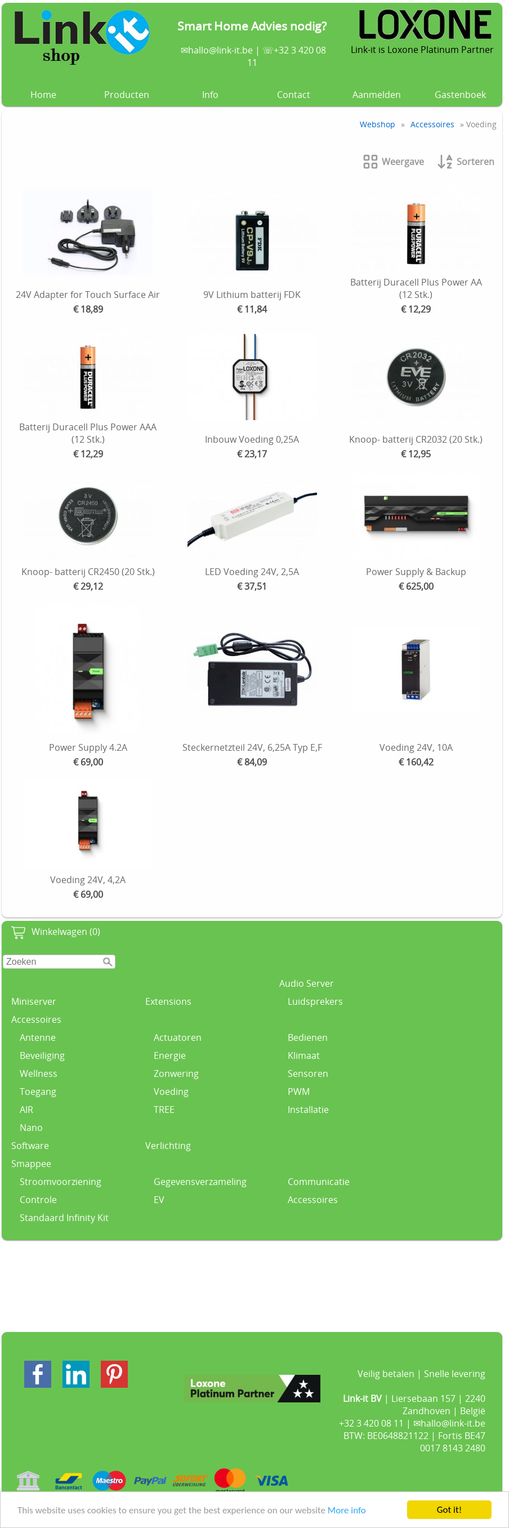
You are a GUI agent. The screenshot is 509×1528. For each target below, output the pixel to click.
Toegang (38, 1091)
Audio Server (306, 983)
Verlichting (168, 1145)
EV (159, 1199)
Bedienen (308, 1037)
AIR (26, 1109)
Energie (170, 1055)
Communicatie (319, 1181)
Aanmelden (376, 94)
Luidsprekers (315, 1001)
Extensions (168, 1001)
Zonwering (176, 1073)
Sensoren (308, 1073)
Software (30, 1145)
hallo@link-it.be (220, 50)
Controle (38, 1199)
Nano (31, 1127)
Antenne (38, 1037)
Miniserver (33, 1001)
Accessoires (36, 1019)
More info (347, 1510)
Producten (126, 94)
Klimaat (304, 1055)
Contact (293, 94)
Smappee (31, 1163)
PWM (299, 1091)
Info (210, 94)
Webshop (377, 124)
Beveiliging (42, 1055)
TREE (164, 1109)
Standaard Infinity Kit (64, 1217)
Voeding (171, 1091)
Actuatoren (178, 1037)
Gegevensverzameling (200, 1181)
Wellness (38, 1073)
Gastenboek (460, 94)
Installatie (308, 1109)
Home (43, 94)
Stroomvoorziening (60, 1181)
